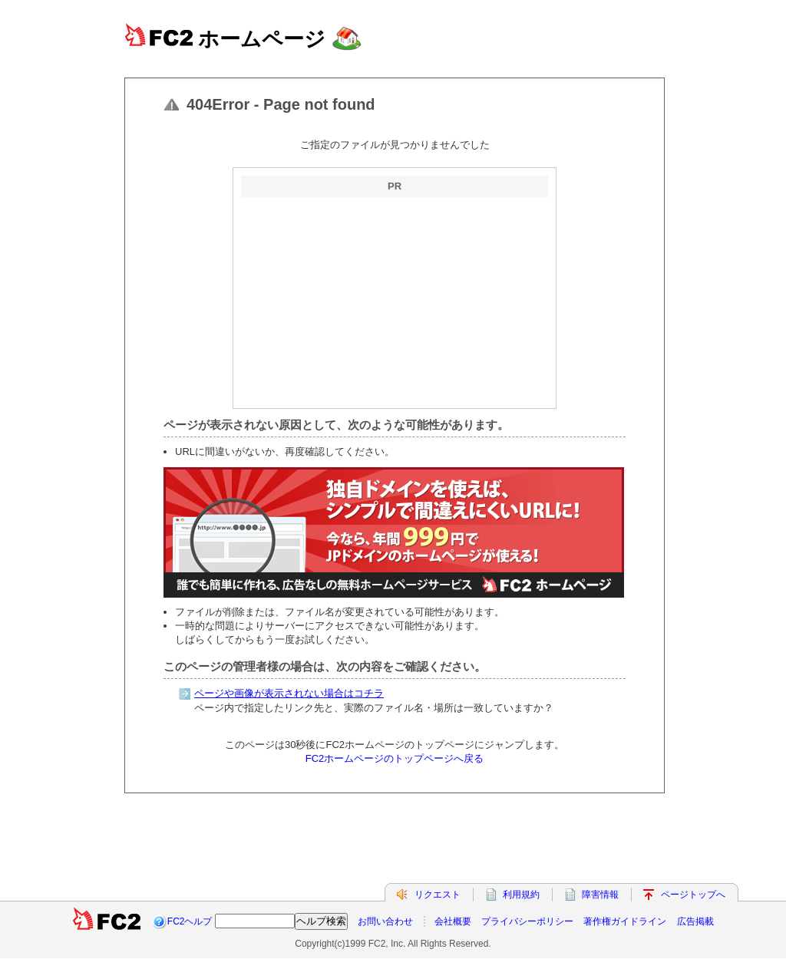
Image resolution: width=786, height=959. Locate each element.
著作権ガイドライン (624, 921)
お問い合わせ (385, 921)
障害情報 (600, 894)
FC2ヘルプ (190, 921)
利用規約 (521, 894)
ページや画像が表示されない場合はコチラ (289, 693)
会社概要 (452, 921)
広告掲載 (695, 921)
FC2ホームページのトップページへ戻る (394, 758)
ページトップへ (693, 894)
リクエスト (437, 894)
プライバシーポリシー (527, 921)
